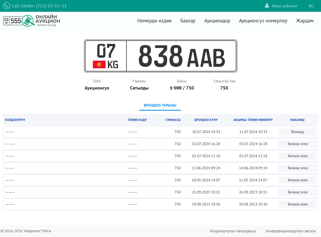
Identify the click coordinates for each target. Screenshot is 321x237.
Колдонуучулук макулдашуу (233, 230)
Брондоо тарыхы (160, 105)
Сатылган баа (224, 81)
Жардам (305, 20)
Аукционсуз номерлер (263, 20)
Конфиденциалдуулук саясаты (291, 230)
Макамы (139, 81)
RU (311, 6)
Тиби (97, 81)
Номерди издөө (154, 20)
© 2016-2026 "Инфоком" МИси (26, 230)
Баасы (182, 81)
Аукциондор (217, 20)
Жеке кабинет (281, 6)
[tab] (160, 106)
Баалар (187, 20)
